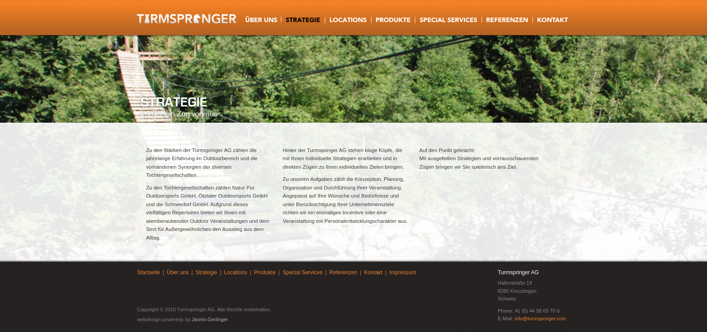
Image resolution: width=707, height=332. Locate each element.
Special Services (302, 272)
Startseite (148, 272)
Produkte (264, 272)
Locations (235, 272)
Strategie (206, 272)
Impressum (402, 272)
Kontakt (373, 272)
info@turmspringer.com (540, 318)
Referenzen (343, 272)
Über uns (178, 272)
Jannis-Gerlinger (210, 319)
